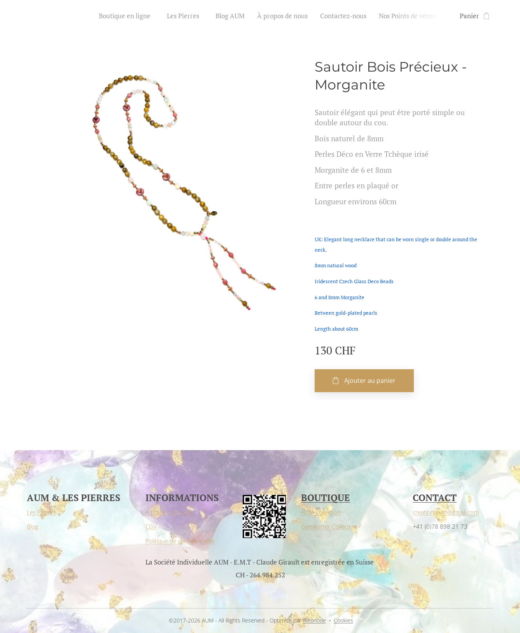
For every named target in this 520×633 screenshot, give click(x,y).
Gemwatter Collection (329, 526)
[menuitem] (129, 16)
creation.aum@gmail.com (445, 512)
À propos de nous (169, 512)
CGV (151, 526)
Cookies (343, 620)
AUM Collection (321, 512)
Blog (32, 526)
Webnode (314, 620)
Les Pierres (41, 512)
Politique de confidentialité (179, 541)
